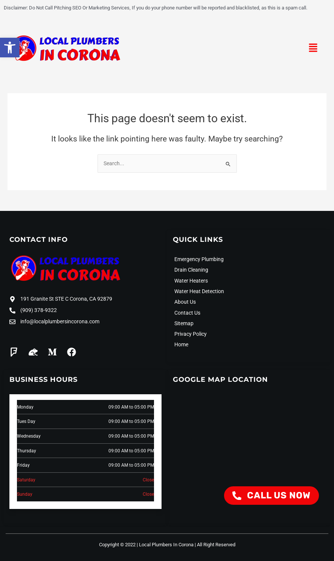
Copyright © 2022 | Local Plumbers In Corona (146, 544)
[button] (313, 48)
